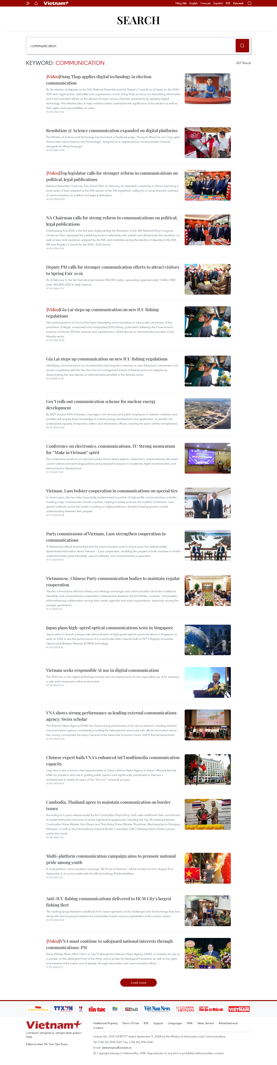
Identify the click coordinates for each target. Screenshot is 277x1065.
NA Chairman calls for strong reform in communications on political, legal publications (112, 221)
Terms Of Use (130, 1023)
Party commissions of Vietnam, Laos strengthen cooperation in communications (106, 537)
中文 (228, 3)
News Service (205, 1023)
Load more (138, 982)
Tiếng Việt (181, 3)
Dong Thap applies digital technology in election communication (98, 80)
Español (218, 3)
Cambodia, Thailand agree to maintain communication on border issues (108, 805)
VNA (190, 1023)
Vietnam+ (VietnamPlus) (56, 3)
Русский (238, 3)
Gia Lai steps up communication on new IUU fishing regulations (102, 313)
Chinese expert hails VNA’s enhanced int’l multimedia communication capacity (112, 760)
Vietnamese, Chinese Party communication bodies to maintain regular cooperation (113, 581)
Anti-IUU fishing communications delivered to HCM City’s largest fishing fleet (108, 902)
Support (158, 1023)
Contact (98, 1028)
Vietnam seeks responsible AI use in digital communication (102, 670)
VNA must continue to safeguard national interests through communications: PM (109, 944)
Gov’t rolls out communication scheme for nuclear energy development (101, 404)
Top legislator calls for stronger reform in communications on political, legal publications (112, 176)
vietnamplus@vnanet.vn (117, 1047)
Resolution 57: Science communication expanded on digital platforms (112, 130)
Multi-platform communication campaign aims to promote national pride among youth (111, 859)
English (193, 3)
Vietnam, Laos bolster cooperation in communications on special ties (112, 491)
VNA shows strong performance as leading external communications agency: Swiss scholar (111, 716)
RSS (146, 1023)
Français (206, 3)
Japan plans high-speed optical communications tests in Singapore (109, 627)
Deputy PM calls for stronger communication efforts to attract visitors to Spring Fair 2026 (112, 270)
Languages (175, 1023)
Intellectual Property (105, 1023)
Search (138, 20)
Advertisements (228, 1023)
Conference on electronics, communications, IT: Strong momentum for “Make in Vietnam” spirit (110, 449)
